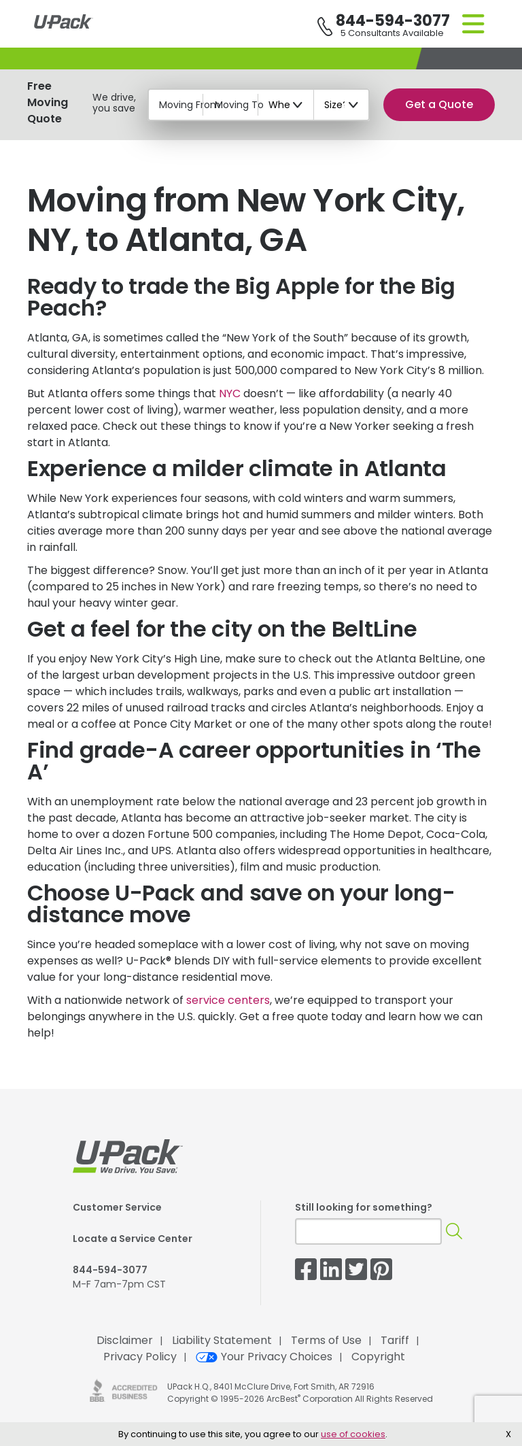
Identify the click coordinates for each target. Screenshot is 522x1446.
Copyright (378, 1356)
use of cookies (353, 1434)
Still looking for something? (363, 1207)
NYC (230, 393)
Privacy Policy (140, 1356)
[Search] (454, 1231)
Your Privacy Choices (264, 1356)
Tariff (395, 1340)
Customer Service (117, 1207)
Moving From (189, 105)
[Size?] (342, 104)
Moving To (239, 105)
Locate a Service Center (132, 1238)
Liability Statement (222, 1340)
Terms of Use (326, 1340)
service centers (228, 1000)
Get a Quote (439, 104)
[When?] (286, 104)
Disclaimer (125, 1340)
